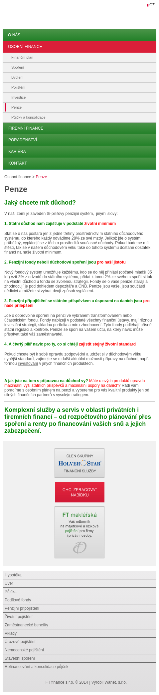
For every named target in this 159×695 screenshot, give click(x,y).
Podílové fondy (18, 600)
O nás (14, 35)
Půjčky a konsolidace (28, 117)
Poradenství (22, 140)
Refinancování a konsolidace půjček (36, 666)
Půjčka (11, 591)
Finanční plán (22, 57)
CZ (152, 5)
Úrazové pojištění (20, 641)
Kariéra (17, 151)
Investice (18, 97)
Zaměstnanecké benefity (26, 625)
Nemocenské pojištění (24, 650)
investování (28, 363)
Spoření (17, 67)
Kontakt (17, 163)
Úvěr (9, 583)
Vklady (11, 633)
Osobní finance (25, 46)
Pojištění (18, 87)
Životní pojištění (19, 616)
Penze (16, 107)
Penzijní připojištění (22, 608)
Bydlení (17, 77)
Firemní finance (25, 128)
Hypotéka (13, 575)
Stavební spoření (20, 658)
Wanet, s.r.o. (115, 682)
